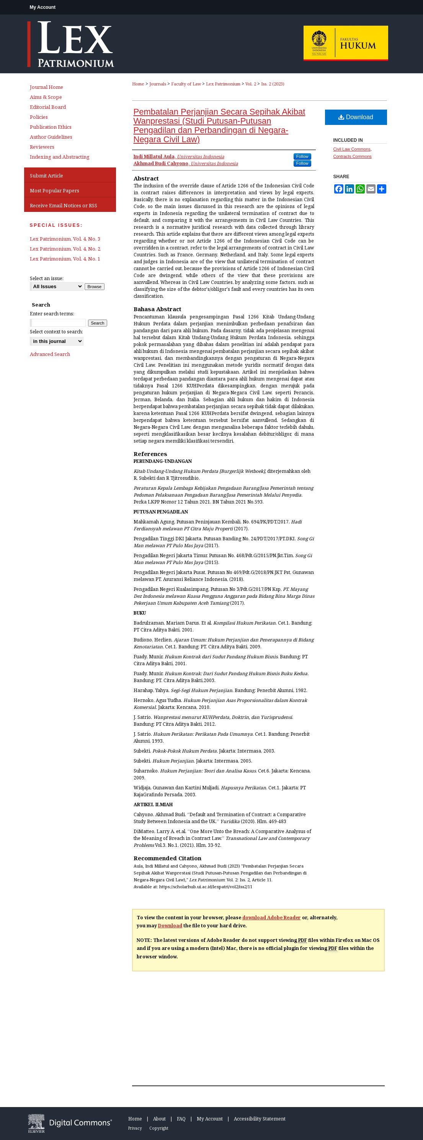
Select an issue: (47, 278)
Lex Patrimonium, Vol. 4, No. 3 (65, 238)
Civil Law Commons (352, 149)
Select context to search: (56, 331)
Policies (39, 116)
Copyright (158, 1128)
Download (355, 117)
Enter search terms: (52, 313)
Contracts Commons (352, 156)
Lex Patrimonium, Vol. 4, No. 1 (65, 258)
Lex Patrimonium (223, 84)
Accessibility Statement (260, 1118)
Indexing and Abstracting (60, 156)
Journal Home (46, 87)
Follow (302, 156)
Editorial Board (48, 106)
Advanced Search (50, 354)
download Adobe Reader (271, 917)
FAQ (181, 1118)
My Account (210, 1118)
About (159, 1118)
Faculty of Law (186, 84)
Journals (157, 84)
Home (138, 84)
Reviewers (42, 146)
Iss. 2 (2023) (272, 84)
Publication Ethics (51, 126)
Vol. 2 (250, 84)
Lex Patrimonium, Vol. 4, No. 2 (65, 248)
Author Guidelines (51, 136)
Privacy (135, 1128)
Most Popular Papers (54, 190)
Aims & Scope (46, 96)
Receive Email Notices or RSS (63, 205)
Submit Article (46, 175)
